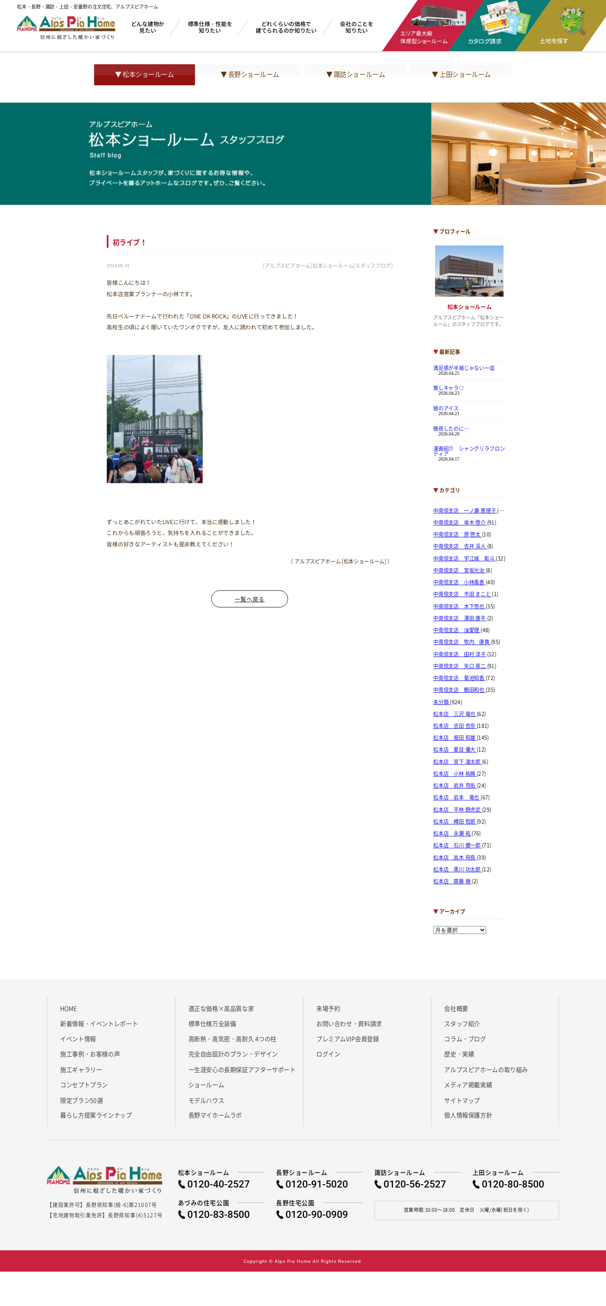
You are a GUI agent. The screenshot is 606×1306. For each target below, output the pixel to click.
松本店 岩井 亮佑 (455, 785)
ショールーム (206, 1084)
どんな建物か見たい (147, 26)
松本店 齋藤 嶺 (452, 881)
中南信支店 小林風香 (459, 582)
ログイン (328, 1054)
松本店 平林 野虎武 (457, 809)
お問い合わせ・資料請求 (349, 1023)
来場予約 (328, 1008)
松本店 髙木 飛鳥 (455, 857)
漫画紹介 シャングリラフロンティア (469, 450)
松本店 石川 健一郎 (457, 845)
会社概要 (456, 1008)
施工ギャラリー (81, 1069)
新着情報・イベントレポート (99, 1023)
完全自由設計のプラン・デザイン (233, 1054)
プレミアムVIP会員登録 (347, 1038)
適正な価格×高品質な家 (221, 1008)
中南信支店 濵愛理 (457, 630)
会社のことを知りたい (356, 26)
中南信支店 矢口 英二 (460, 666)
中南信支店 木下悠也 (459, 606)
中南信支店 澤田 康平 (460, 618)
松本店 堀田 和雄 (455, 738)
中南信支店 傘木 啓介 (460, 522)
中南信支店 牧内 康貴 (462, 642)
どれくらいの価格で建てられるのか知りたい (286, 26)
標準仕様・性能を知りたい (210, 26)
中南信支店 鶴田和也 (459, 690)
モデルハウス (206, 1100)
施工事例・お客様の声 (90, 1054)
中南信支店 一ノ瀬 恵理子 (465, 511)
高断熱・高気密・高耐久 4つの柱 (232, 1038)
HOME (68, 1008)
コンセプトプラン (84, 1084)
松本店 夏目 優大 (455, 749)
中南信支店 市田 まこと (462, 594)
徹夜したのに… (451, 428)
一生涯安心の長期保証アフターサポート (242, 1069)
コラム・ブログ (465, 1038)
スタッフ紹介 (462, 1023)
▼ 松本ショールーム (144, 74)
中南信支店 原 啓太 (457, 534)
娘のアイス (446, 408)
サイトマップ (462, 1100)
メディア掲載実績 (468, 1084)
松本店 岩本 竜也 (457, 797)
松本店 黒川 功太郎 (457, 869)
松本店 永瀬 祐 (452, 833)
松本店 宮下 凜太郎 (457, 762)
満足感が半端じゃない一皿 (464, 368)
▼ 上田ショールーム (461, 74)
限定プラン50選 (81, 1100)
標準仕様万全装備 (212, 1023)
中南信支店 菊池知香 (459, 678)
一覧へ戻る (250, 599)
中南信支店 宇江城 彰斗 (464, 558)
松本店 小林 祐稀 (455, 774)
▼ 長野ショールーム (250, 74)
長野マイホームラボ (215, 1115)
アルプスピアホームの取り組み (486, 1069)
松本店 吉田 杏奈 (455, 726)
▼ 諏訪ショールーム (355, 74)
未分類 (441, 702)
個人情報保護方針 (468, 1115)
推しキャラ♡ (448, 388)
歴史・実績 (459, 1054)
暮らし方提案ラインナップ (96, 1115)
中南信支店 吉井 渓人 (460, 546)
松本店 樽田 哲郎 (455, 821)
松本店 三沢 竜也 (455, 714)
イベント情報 (78, 1038)
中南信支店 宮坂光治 (459, 570)
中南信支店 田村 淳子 (460, 654)
